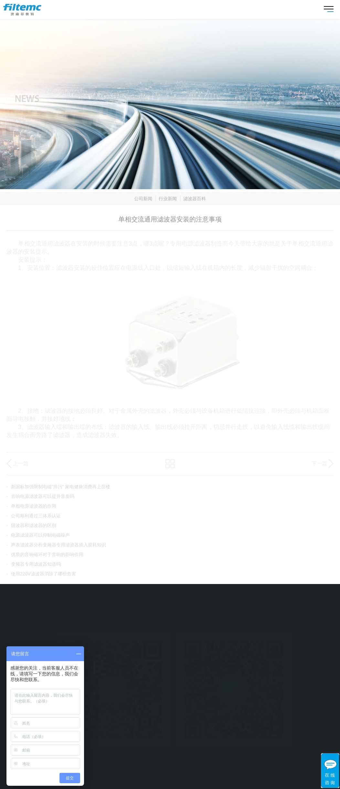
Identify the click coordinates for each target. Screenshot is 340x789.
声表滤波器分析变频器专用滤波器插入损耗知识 (56, 547)
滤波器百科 (194, 201)
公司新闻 (143, 201)
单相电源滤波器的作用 (31, 508)
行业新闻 (168, 201)
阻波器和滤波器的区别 (31, 527)
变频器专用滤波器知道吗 (33, 566)
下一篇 (319, 465)
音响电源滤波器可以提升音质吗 (40, 498)
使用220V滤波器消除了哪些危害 (41, 576)
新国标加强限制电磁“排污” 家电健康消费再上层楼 (58, 489)
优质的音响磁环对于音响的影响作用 (44, 556)
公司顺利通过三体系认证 (33, 518)
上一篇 (20, 465)
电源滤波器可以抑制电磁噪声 (38, 537)
